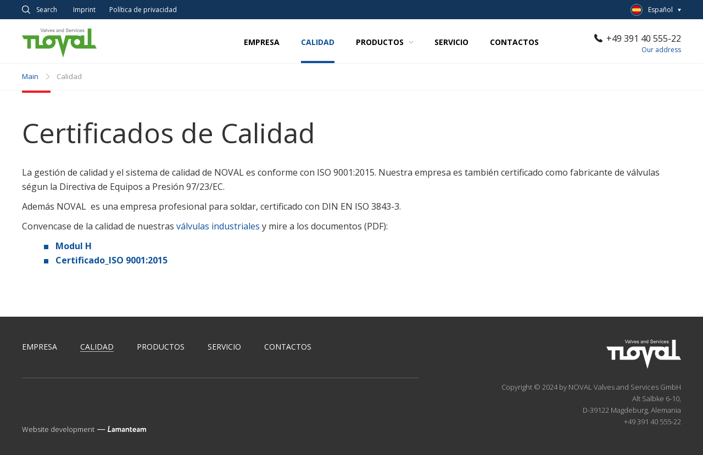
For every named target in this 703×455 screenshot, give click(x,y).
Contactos (514, 42)
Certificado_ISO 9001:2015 (111, 260)
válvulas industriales (218, 226)
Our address (661, 49)
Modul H (73, 246)
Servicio (451, 42)
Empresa (262, 42)
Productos (384, 42)
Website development (58, 429)
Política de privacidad (143, 10)
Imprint (84, 10)
